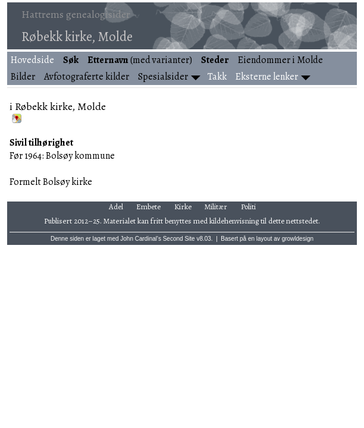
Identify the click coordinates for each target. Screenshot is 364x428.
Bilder (23, 76)
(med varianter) (139, 60)
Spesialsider (163, 76)
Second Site (179, 238)
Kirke (183, 207)
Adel (116, 207)
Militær (216, 207)
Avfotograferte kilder (86, 76)
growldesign (297, 238)
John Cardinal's (140, 238)
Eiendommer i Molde (280, 60)
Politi (248, 207)
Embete (148, 207)
